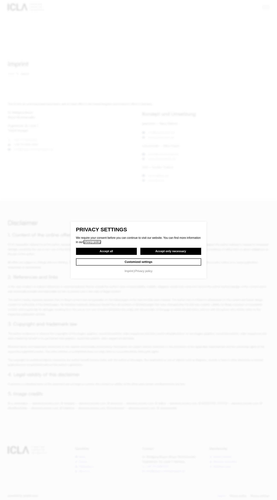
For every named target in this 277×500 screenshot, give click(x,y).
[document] (138, 250)
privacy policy (92, 242)
